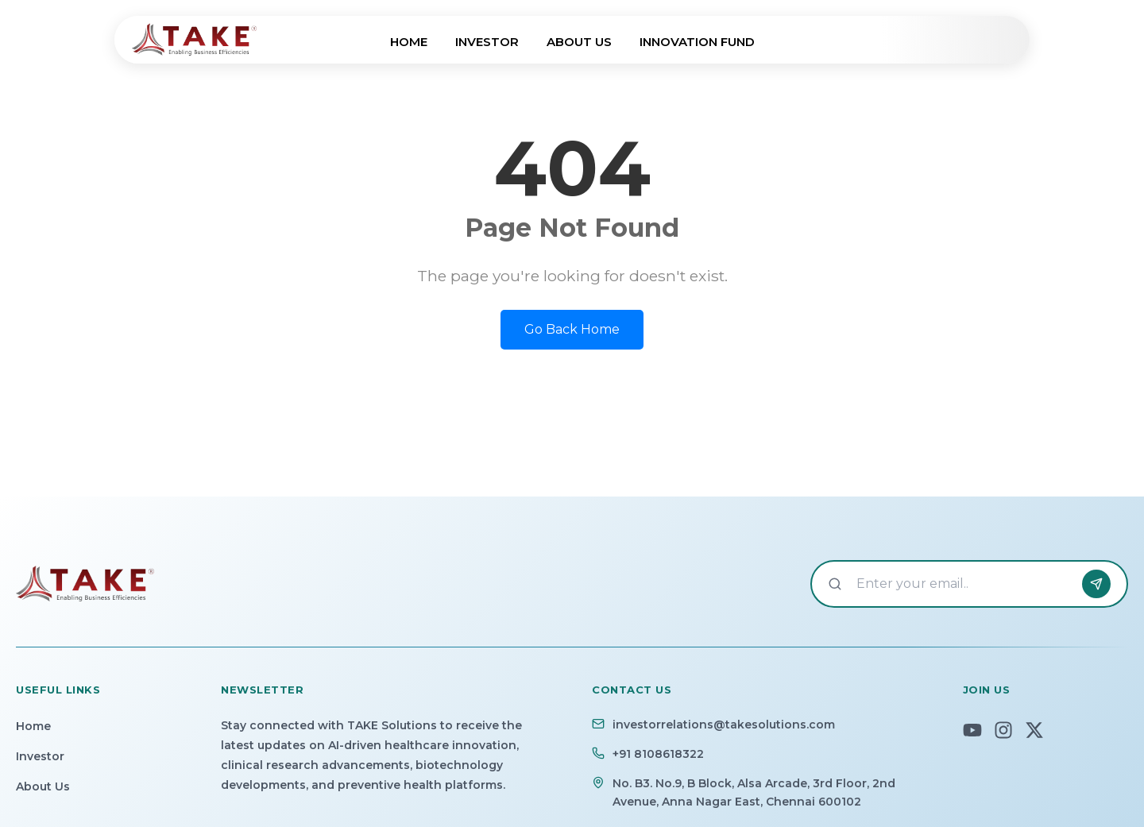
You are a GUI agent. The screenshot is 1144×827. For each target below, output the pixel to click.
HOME (408, 41)
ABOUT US (579, 41)
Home (33, 726)
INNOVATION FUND (697, 41)
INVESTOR (487, 41)
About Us (43, 786)
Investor (40, 756)
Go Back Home (572, 329)
